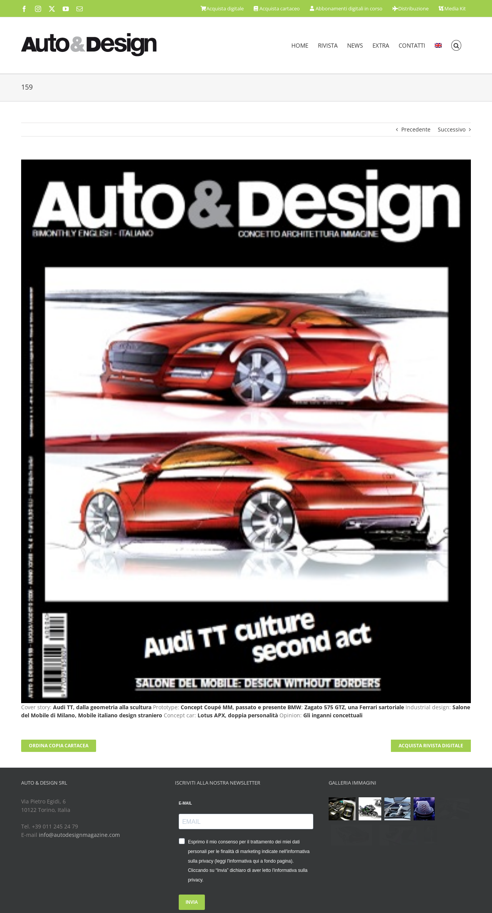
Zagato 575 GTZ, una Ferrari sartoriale (354, 707)
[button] (456, 45)
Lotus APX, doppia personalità (238, 715)
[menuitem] (438, 45)
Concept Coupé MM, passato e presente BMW (241, 707)
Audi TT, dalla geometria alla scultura (102, 707)
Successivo (451, 129)
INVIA (192, 902)
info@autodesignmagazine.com (79, 834)
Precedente (415, 129)
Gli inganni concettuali (332, 715)
